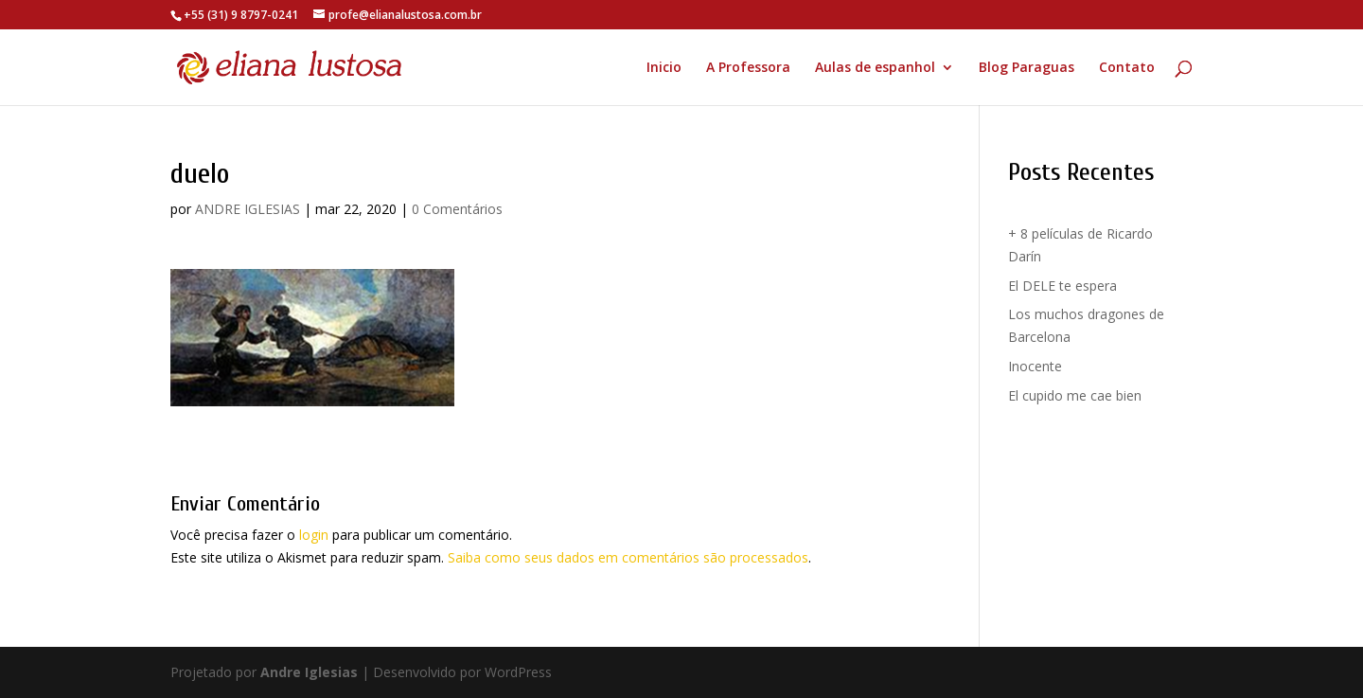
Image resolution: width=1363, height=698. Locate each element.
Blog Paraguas (1026, 68)
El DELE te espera (1062, 286)
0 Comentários (457, 209)
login (313, 535)
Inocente (1035, 366)
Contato (1127, 68)
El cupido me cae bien (1075, 395)
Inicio (664, 68)
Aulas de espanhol (875, 68)
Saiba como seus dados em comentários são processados (628, 557)
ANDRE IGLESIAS (247, 209)
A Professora (748, 68)
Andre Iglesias (309, 672)
